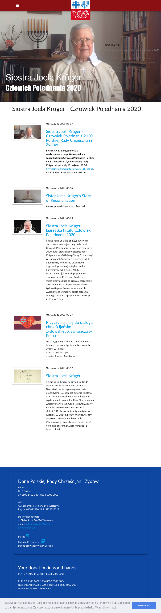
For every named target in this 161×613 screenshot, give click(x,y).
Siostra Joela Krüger (63, 376)
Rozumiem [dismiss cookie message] (144, 605)
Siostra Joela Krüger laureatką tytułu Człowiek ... (133, 63)
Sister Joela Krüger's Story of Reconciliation (131, 58)
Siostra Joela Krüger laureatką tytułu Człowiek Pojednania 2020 (68, 230)
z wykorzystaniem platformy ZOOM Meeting (69, 169)
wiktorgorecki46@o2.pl (38, 524)
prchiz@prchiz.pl (26, 528)
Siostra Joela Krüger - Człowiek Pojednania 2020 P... (133, 50)
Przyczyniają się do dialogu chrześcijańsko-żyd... (133, 67)
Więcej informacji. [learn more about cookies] (106, 607)
